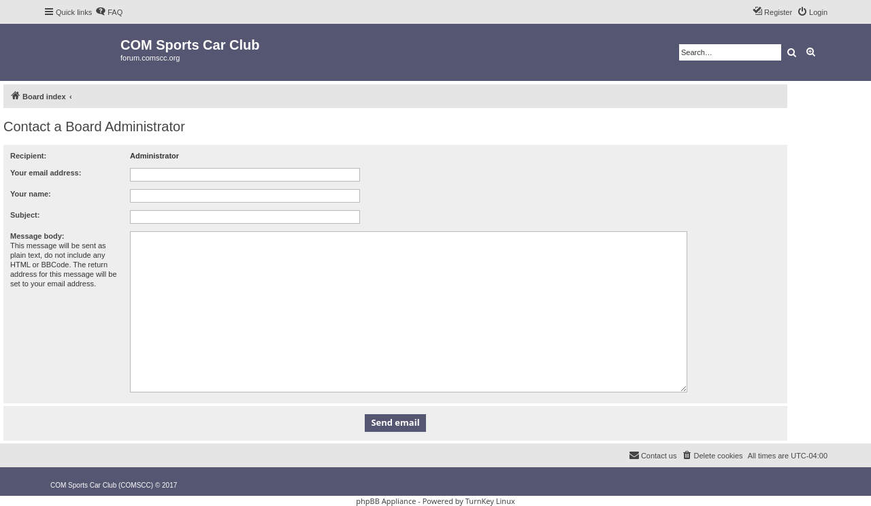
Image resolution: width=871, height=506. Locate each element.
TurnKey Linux (490, 501)
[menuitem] (108, 12)
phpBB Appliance (386, 501)
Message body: (37, 236)
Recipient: (28, 156)
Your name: (30, 194)
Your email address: (45, 173)
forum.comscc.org (150, 58)
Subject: (24, 215)
